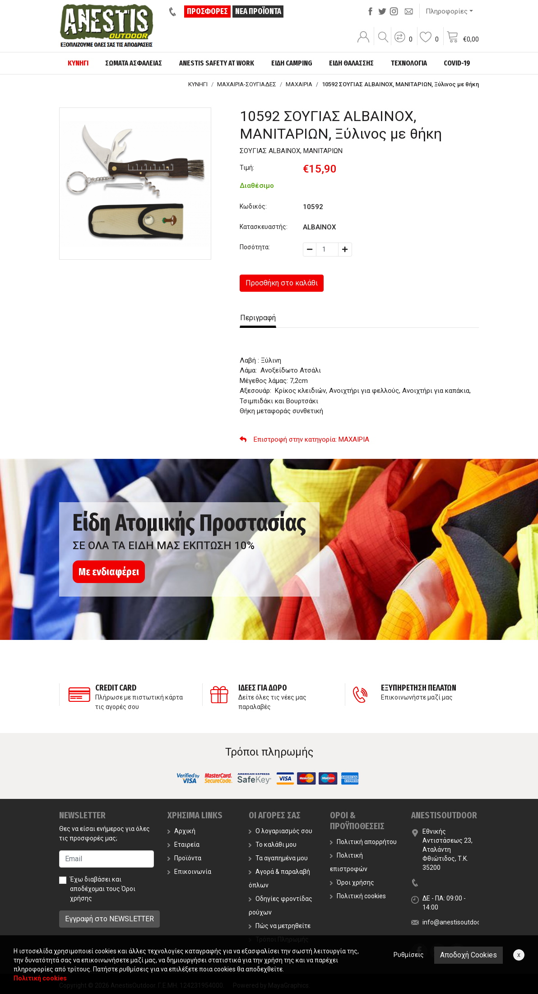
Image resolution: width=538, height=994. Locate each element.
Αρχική (181, 831)
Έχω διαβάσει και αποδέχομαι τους (102, 889)
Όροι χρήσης (352, 882)
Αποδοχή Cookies (468, 955)
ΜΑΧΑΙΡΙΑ (299, 84)
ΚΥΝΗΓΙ (198, 84)
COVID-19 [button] (457, 63)
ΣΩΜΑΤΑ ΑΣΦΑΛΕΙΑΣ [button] (133, 63)
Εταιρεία (183, 844)
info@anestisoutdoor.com (459, 922)
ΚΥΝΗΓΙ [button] (78, 63)
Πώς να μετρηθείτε (280, 925)
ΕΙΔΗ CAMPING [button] (291, 63)
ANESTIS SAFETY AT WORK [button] (216, 63)
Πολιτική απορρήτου (363, 841)
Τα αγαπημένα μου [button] (278, 858)
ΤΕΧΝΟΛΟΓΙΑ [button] (409, 63)
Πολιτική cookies (358, 896)
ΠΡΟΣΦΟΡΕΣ (207, 11)
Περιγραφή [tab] (258, 317)
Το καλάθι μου (273, 844)
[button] (403, 43)
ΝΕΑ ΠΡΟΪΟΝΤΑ (258, 11)
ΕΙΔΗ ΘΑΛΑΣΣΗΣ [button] (351, 63)
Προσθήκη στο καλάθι (282, 283)
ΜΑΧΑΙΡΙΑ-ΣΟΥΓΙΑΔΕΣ (246, 84)
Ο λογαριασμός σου (280, 831)
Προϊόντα (184, 858)
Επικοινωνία (189, 871)
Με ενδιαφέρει (109, 571)
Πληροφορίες (447, 11)
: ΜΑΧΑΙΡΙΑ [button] (304, 439)
